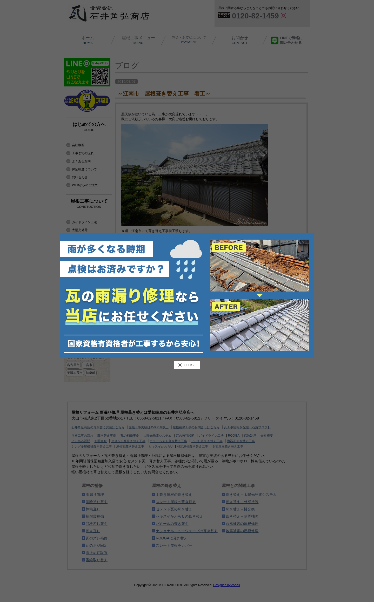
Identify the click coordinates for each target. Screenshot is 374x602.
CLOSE (187, 365)
